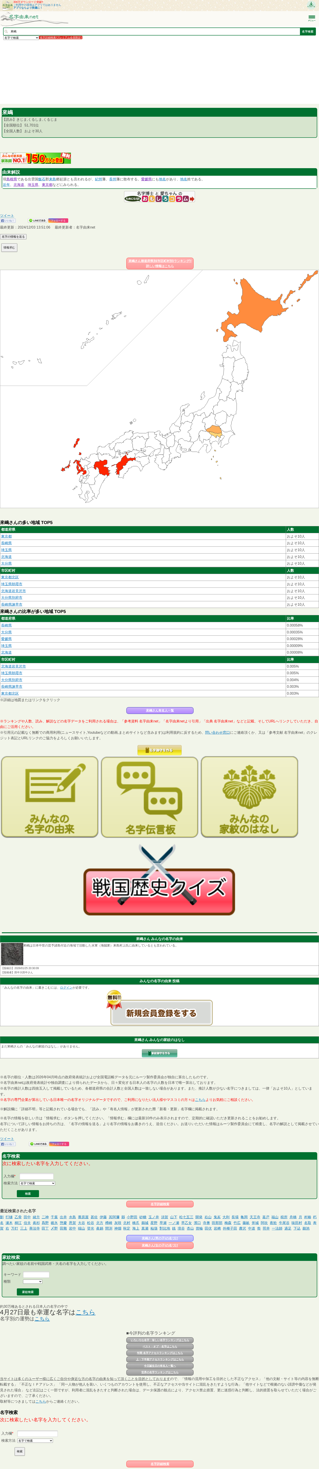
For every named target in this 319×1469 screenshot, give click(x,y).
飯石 (41, 179)
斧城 (255, 1223)
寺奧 (206, 1223)
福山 (274, 1217)
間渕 (108, 1228)
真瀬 (144, 1228)
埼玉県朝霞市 (11, 584)
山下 (173, 1217)
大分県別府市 (11, 597)
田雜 (63, 1228)
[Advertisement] (133, 72)
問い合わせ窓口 (217, 732)
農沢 (242, 1228)
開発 (198, 1217)
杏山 (190, 1228)
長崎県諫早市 (11, 604)
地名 (162, 179)
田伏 (208, 1228)
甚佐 (94, 1217)
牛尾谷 (284, 1223)
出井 (63, 1217)
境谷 (181, 1228)
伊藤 (103, 1217)
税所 (284, 1217)
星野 (154, 1223)
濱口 (197, 1223)
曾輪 (199, 1228)
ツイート (7, 215)
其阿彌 (114, 1217)
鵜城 (144, 1223)
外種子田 (230, 1228)
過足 (288, 1228)
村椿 (307, 1217)
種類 (7, 1281)
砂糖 (142, 1217)
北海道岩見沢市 (13, 591)
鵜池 (305, 1228)
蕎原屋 (83, 1217)
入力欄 (9, 1176)
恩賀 (72, 1223)
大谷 (81, 1223)
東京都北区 (10, 577)
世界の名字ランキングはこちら (160, 1372)
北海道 (19, 185)
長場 (235, 1217)
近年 (6, 185)
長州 (112, 179)
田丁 (45, 1228)
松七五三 (186, 1217)
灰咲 (117, 1223)
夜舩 (273, 1223)
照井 (266, 1228)
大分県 (6, 563)
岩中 (72, 1228)
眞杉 (36, 1223)
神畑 (117, 1228)
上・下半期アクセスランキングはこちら (160, 1359)
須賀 (164, 1217)
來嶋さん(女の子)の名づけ (160, 1245)
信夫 (27, 1223)
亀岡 (244, 1217)
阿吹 (264, 1223)
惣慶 (63, 1223)
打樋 (9, 1217)
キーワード (12, 1274)
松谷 (90, 1223)
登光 (90, 1228)
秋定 (126, 1228)
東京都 (47, 185)
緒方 (36, 1217)
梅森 (227, 1223)
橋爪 (135, 1223)
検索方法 (11, 1183)
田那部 (217, 1223)
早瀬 (163, 1223)
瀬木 (9, 1223)
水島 (72, 1217)
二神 (45, 1217)
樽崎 (108, 1223)
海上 (135, 1228)
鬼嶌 (217, 1217)
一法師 (277, 1228)
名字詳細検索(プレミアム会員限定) (61, 37)
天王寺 (255, 1217)
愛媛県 (146, 179)
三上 (23, 1228)
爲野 (45, 1223)
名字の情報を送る (13, 236)
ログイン (66, 987)
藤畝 (246, 1223)
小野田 (132, 1217)
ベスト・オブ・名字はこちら (160, 1346)
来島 (52, 179)
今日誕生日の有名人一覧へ (160, 1365)
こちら (200, 1100)
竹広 (237, 1223)
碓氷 (54, 1223)
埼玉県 (33, 185)
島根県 (11, 179)
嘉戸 (265, 1217)
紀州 (98, 179)
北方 (99, 1223)
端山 (81, 1228)
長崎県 (6, 543)
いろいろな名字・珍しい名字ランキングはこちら (160, 1340)
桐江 (18, 1223)
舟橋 (293, 1217)
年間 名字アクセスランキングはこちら (160, 1353)
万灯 (14, 1228)
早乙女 (186, 1223)
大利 (226, 1217)
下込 (297, 1228)
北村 (126, 1223)
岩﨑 (217, 1228)
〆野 (54, 1228)
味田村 (297, 1223)
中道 (251, 1228)
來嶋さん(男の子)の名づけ (160, 1238)
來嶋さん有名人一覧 (160, 710)
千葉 (54, 1217)
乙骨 (18, 1217)
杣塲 (154, 1228)
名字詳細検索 (160, 1204)
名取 (307, 1223)
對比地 (165, 1228)
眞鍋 (99, 1228)
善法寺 (34, 1228)
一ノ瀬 (174, 1223)
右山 (208, 1217)
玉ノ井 (153, 1217)
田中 (27, 1217)
